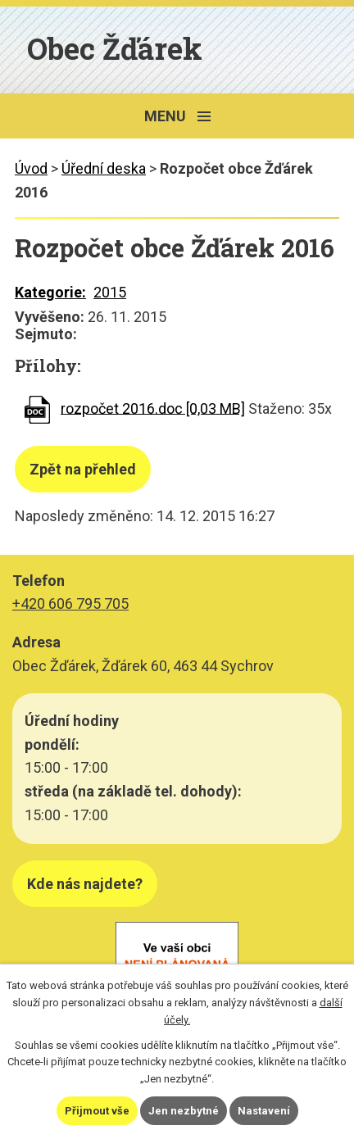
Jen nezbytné (183, 1111)
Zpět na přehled (83, 469)
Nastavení (264, 1111)
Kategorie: (50, 292)
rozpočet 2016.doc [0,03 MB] (153, 407)
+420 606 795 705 (70, 603)
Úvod (31, 168)
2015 (109, 292)
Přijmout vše (97, 1111)
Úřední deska (103, 168)
